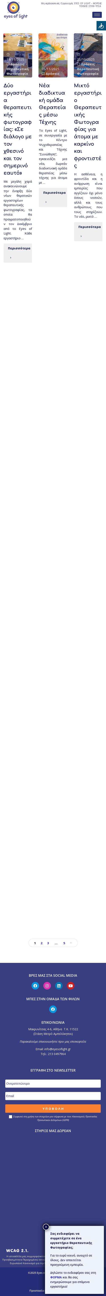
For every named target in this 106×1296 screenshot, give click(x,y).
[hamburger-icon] (97, 15)
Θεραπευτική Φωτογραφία (18, 71)
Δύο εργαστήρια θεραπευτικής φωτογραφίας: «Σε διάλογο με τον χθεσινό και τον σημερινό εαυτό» (18, 129)
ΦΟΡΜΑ (56, 1277)
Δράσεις (17, 64)
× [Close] (46, 1227)
